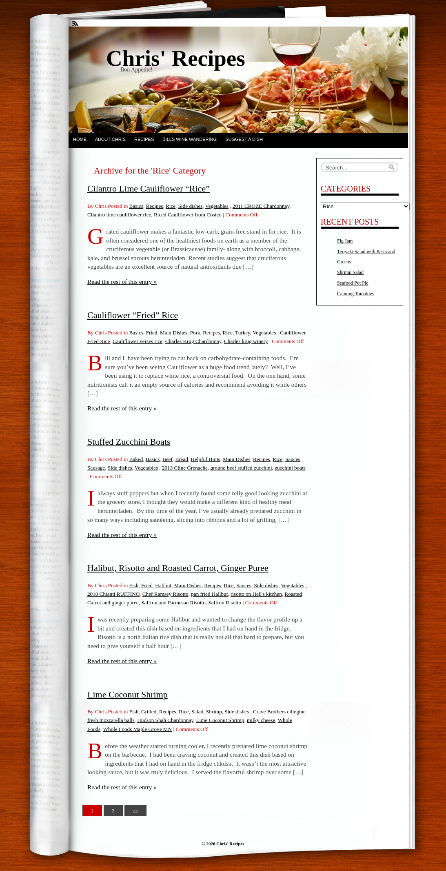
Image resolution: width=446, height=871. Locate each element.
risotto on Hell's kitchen (256, 594)
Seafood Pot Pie (352, 283)
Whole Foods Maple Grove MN (137, 729)
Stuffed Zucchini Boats (129, 442)
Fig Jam (345, 241)
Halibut (163, 585)
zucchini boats (290, 468)
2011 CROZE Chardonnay (261, 206)
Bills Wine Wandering (189, 139)
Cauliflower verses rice (137, 341)
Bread (181, 459)
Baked (136, 459)
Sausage (96, 468)
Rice (170, 206)
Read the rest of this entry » (122, 281)
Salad (197, 711)
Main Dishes (173, 333)
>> (135, 810)
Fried (152, 333)
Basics (136, 206)
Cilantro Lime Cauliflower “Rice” (148, 188)
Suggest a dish (244, 139)
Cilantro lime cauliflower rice (119, 215)
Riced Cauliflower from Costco (188, 215)
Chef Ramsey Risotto (165, 594)
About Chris (110, 139)
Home (80, 139)
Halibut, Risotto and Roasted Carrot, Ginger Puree (177, 568)
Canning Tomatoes (355, 293)
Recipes (144, 139)
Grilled (148, 711)
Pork (195, 333)
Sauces (292, 459)
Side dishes (190, 206)
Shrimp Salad (350, 272)
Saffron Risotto (224, 602)
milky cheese (261, 720)
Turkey (242, 333)
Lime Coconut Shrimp (127, 694)
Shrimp (214, 711)
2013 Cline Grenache (185, 468)
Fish (134, 585)
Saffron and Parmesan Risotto (173, 602)
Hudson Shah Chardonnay (165, 720)
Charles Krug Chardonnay (193, 341)
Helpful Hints (205, 459)
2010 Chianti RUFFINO (113, 594)
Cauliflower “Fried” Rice (132, 315)
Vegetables (217, 206)
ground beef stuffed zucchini (241, 468)
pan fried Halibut (209, 594)
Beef (167, 459)
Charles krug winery (246, 341)
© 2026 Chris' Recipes (223, 843)
